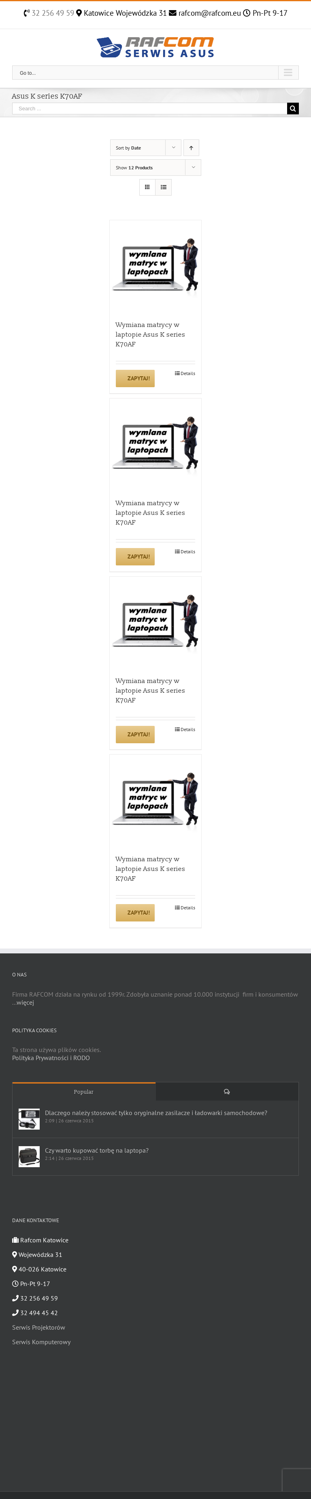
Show (134, 167)
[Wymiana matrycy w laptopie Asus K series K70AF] (156, 266)
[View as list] (163, 187)
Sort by (128, 148)
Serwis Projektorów (38, 1327)
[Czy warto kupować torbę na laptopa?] (29, 1156)
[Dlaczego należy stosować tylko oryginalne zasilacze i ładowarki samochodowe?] (29, 1119)
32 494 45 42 (35, 1313)
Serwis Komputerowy (41, 1342)
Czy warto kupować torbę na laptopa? (97, 1150)
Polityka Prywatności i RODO (51, 1058)
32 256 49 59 (52, 13)
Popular (84, 1092)
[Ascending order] (191, 147)
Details (188, 373)
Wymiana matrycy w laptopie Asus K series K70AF (150, 334)
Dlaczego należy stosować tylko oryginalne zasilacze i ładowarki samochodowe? (156, 1113)
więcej (25, 1002)
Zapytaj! (139, 378)
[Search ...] (149, 108)
